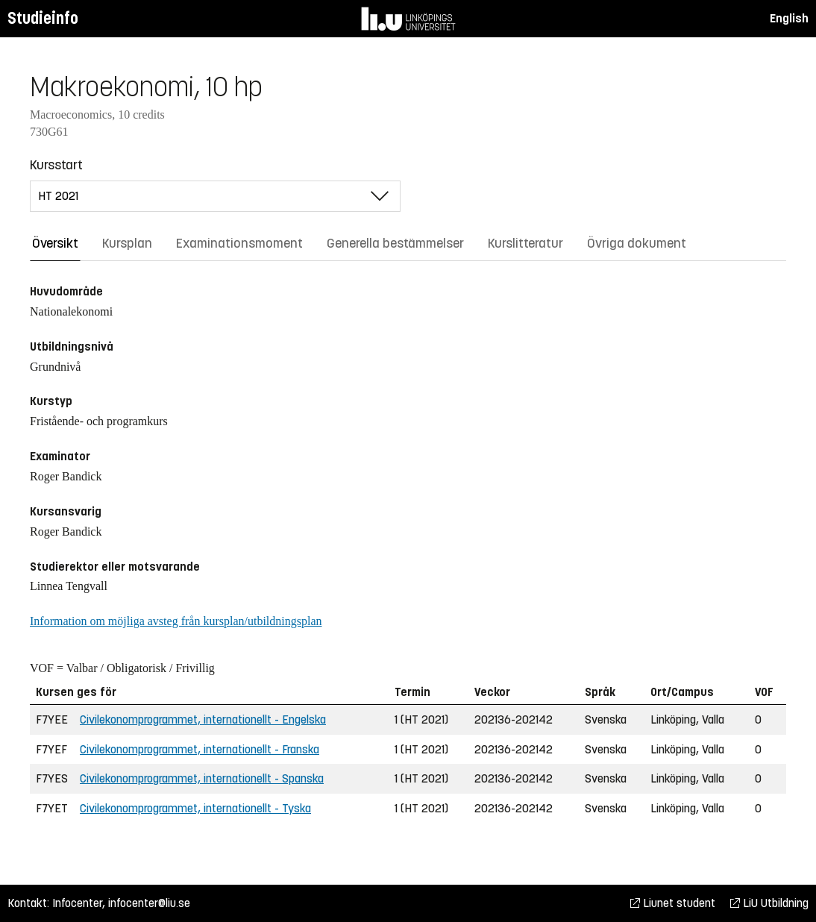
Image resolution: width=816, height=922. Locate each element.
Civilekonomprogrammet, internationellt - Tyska (195, 808)
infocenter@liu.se (149, 903)
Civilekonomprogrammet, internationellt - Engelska (203, 719)
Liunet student (672, 903)
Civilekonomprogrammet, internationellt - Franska (199, 749)
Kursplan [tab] (127, 243)
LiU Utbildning (769, 903)
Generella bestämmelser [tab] (395, 243)
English (789, 18)
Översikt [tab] (55, 243)
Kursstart (56, 165)
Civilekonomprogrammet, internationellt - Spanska (202, 778)
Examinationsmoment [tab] (239, 243)
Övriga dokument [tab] (636, 243)
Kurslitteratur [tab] (525, 243)
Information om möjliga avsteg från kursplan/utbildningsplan (175, 621)
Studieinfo (42, 18)
